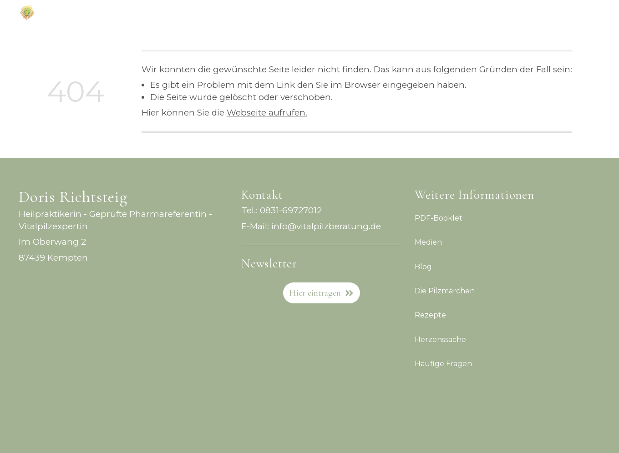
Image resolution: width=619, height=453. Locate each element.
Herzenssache (440, 339)
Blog (423, 266)
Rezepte (430, 315)
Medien (428, 242)
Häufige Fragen (443, 363)
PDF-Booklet (438, 218)
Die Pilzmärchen (445, 291)
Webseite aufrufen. (267, 112)
